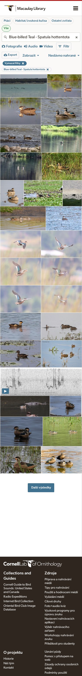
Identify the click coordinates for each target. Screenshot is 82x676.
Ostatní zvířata (62, 20)
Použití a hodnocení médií (61, 592)
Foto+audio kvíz (55, 606)
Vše (6, 28)
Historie (8, 658)
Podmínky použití (56, 672)
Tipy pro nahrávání (57, 587)
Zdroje (51, 573)
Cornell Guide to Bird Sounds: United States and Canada (17, 588)
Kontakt (8, 667)
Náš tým (8, 663)
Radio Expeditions (15, 596)
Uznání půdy (53, 651)
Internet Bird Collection (18, 601)
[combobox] (41, 37)
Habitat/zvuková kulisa (31, 20)
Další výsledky (41, 487)
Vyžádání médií (54, 596)
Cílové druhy (53, 601)
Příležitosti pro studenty (60, 643)
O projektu (13, 653)
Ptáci (7, 20)
